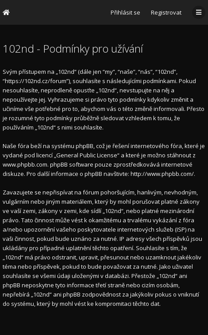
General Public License (86, 155)
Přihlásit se (125, 12)
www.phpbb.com (25, 164)
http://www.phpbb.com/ (162, 174)
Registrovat (166, 12)
